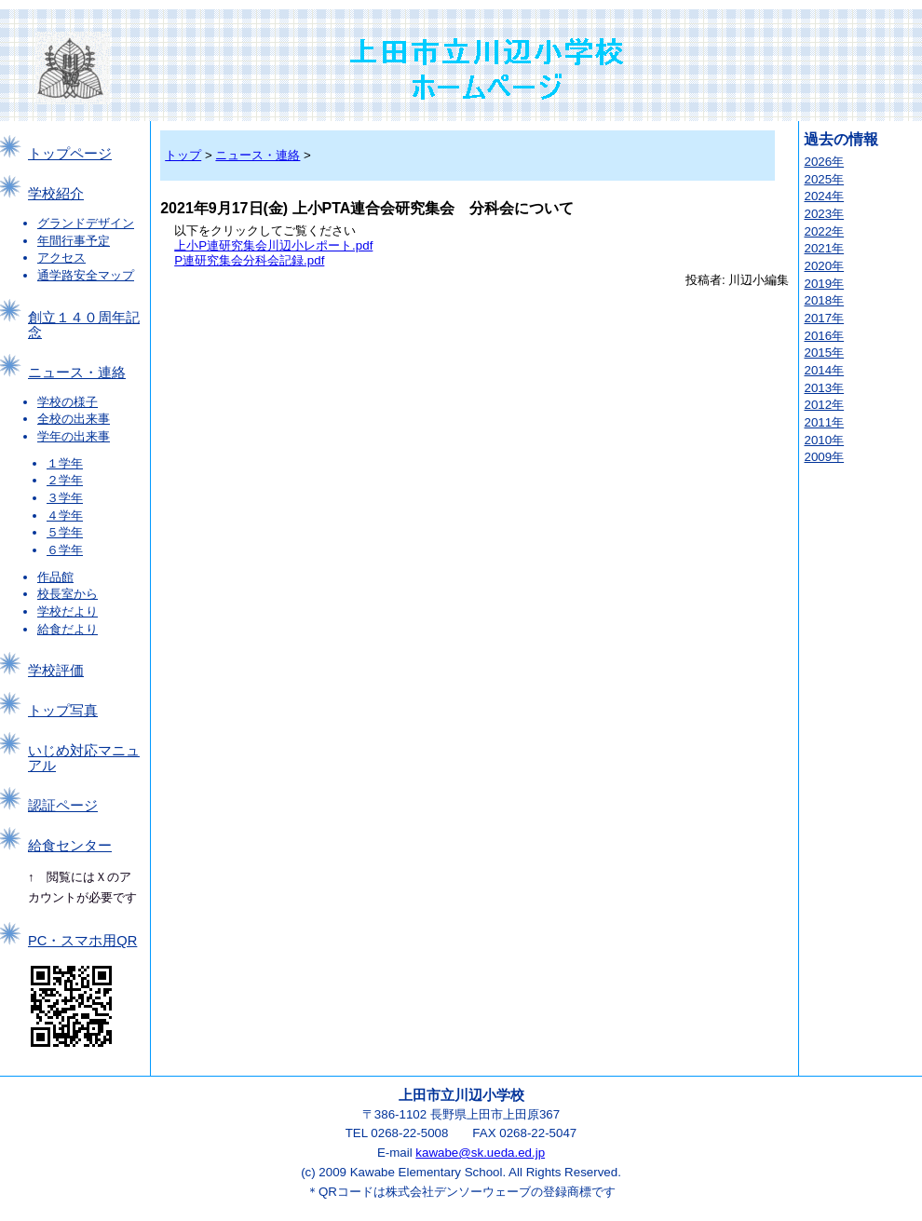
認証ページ (63, 805)
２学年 (65, 480)
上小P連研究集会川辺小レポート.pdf (273, 245)
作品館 (55, 577)
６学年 (65, 550)
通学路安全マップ (85, 275)
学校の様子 (67, 402)
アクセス (61, 258)
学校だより (67, 611)
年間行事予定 (73, 241)
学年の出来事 (73, 436)
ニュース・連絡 (77, 372)
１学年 (65, 463)
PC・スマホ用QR (82, 940)
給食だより (67, 629)
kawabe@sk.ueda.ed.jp (480, 1153)
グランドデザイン (85, 223)
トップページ (70, 153)
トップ (183, 155)
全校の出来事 (73, 419)
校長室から (67, 594)
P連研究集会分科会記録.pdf (249, 260)
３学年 (65, 498)
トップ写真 (63, 710)
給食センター (70, 845)
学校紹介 (56, 193)
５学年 (65, 532)
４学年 (65, 515)
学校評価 (56, 670)
